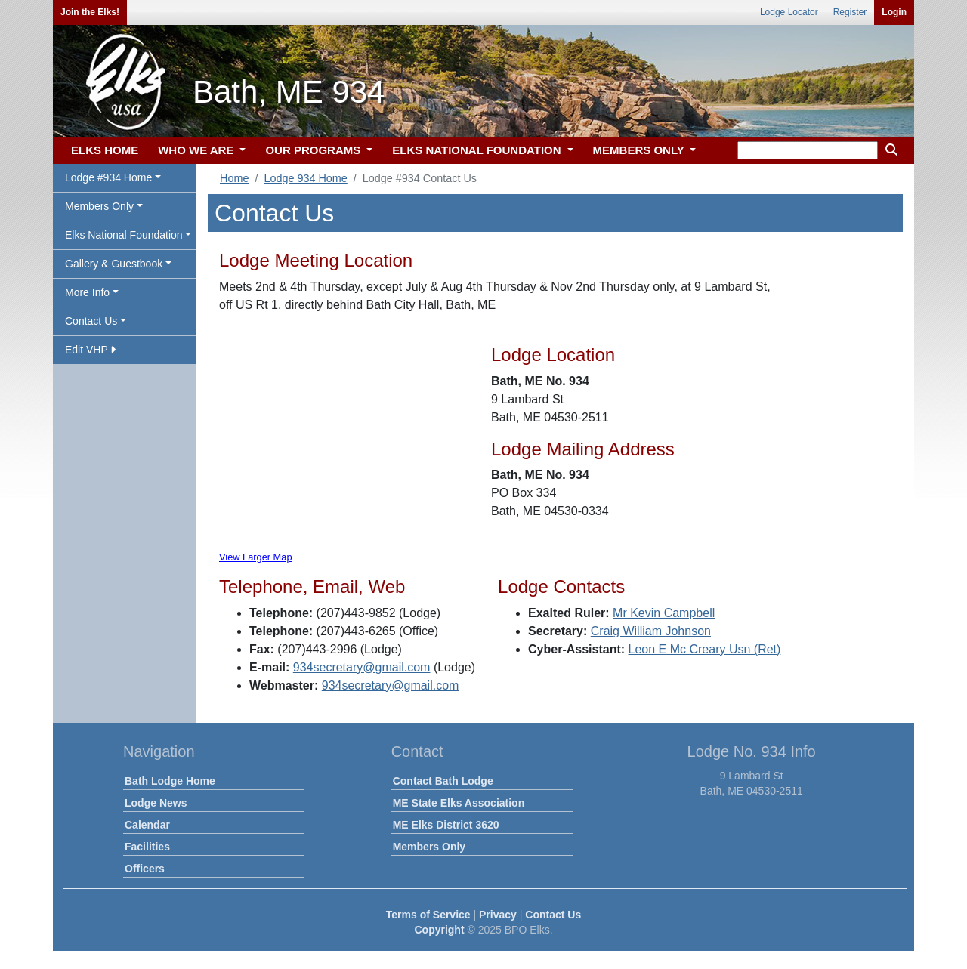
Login (894, 12)
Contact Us (553, 915)
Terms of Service (428, 915)
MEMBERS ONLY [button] (640, 149)
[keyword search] (807, 150)
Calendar (147, 825)
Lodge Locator (789, 12)
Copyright (439, 930)
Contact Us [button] (91, 321)
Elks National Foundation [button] (124, 235)
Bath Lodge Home (170, 781)
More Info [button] (87, 292)
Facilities (147, 847)
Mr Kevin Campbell (664, 612)
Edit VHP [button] (90, 350)
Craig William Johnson (651, 631)
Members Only (429, 847)
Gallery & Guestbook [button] (113, 264)
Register (850, 12)
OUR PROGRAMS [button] (314, 149)
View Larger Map (255, 557)
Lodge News (156, 803)
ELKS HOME (104, 149)
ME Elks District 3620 (446, 825)
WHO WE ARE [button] (197, 149)
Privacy (498, 915)
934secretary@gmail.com (362, 667)
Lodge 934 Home (305, 178)
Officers (145, 869)
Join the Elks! (89, 12)
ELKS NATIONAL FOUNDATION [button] (478, 149)
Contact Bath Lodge (443, 781)
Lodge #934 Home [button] (108, 177)
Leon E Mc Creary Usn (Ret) (705, 649)
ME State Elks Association (459, 803)
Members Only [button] (99, 206)
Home (234, 178)
